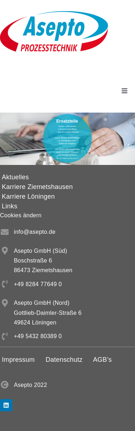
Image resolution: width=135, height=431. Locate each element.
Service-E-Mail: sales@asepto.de (67, 158)
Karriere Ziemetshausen (37, 186)
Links (9, 206)
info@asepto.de (34, 232)
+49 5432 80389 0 (38, 336)
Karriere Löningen (28, 196)
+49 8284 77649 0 (38, 284)
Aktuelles (15, 177)
